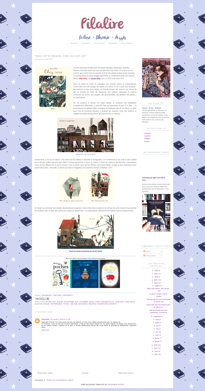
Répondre (45, 330)
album (60, 302)
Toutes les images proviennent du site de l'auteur (85, 251)
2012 (156, 354)
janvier (157, 341)
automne (83, 302)
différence (56, 304)
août (157, 319)
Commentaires (150, 256)
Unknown (46, 319)
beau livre (94, 302)
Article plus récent (45, 373)
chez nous (130, 302)
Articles (147, 251)
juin (157, 326)
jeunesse (83, 304)
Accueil (74, 43)
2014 (156, 348)
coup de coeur (42, 304)
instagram (147, 133)
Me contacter (127, 43)
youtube (147, 141)
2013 (157, 351)
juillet (157, 322)
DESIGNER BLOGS (116, 384)
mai (157, 329)
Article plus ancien (126, 373)
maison (92, 304)
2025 (157, 270)
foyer (66, 304)
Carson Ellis (95, 78)
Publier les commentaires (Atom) (60, 380)
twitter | (58, 295)
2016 (156, 283)
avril (157, 332)
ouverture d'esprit (107, 304)
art (76, 302)
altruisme (69, 302)
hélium (73, 304)
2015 (156, 345)
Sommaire (86, 43)
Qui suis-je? (100, 43)
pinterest (68, 295)
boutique (113, 43)
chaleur (119, 302)
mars (157, 335)
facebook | (47, 295)
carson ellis (107, 302)
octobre (157, 286)
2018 (157, 277)
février (157, 338)
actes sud (50, 302)
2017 (156, 280)
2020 (156, 274)
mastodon (147, 136)
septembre (157, 316)
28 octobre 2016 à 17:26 (60, 319)
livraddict (147, 138)
